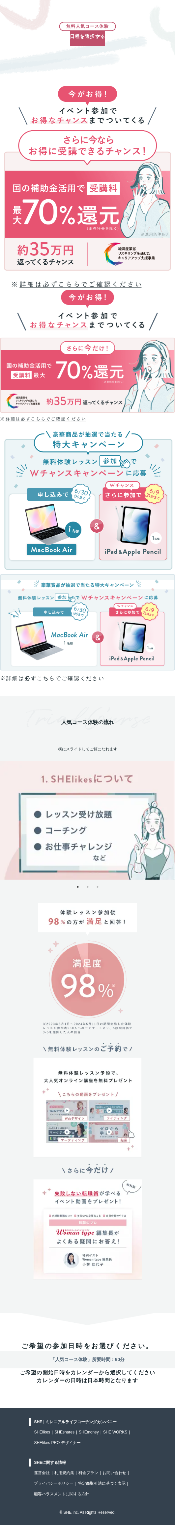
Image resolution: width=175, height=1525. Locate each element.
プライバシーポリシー (53, 1483)
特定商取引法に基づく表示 (102, 1483)
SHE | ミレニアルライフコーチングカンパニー (75, 1422)
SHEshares (64, 1432)
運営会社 (42, 1472)
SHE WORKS (115, 1432)
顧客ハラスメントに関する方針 (61, 1494)
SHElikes (42, 1432)
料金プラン (88, 1472)
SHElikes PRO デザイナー (57, 1442)
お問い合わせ (114, 1472)
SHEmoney (89, 1432)
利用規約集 (64, 1472)
